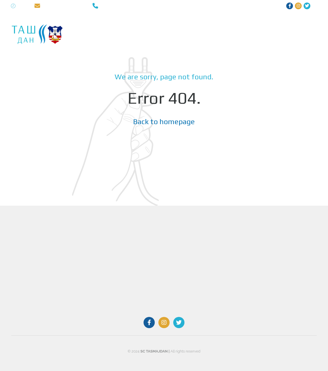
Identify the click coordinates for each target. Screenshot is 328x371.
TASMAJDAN (87, 25)
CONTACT (84, 43)
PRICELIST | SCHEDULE (276, 25)
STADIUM (239, 25)
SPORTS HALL (209, 25)
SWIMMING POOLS (124, 25)
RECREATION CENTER (168, 25)
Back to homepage (164, 121)
